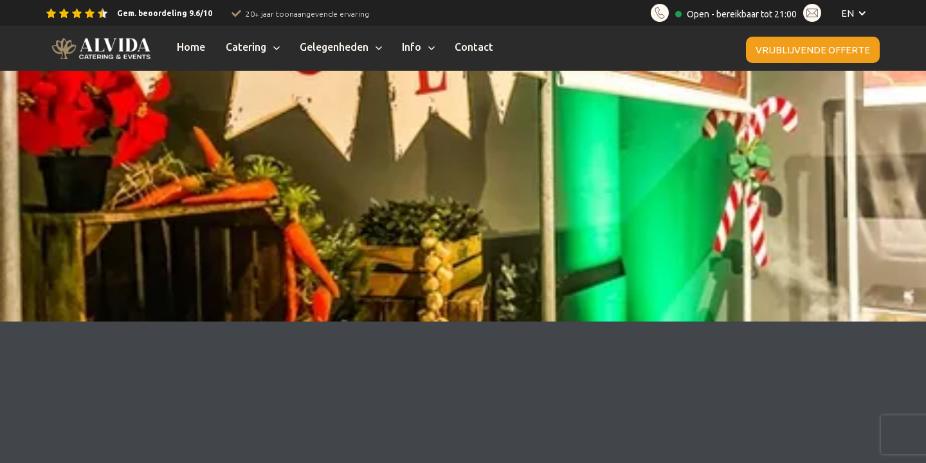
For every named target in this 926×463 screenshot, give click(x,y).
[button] (850, 13)
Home (191, 47)
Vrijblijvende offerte (813, 49)
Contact (474, 47)
